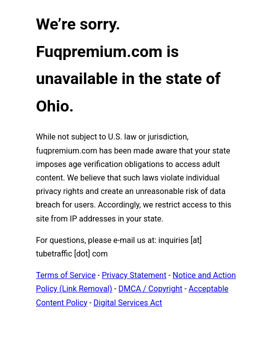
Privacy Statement (134, 275)
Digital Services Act (127, 303)
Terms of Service (66, 275)
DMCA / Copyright (150, 289)
